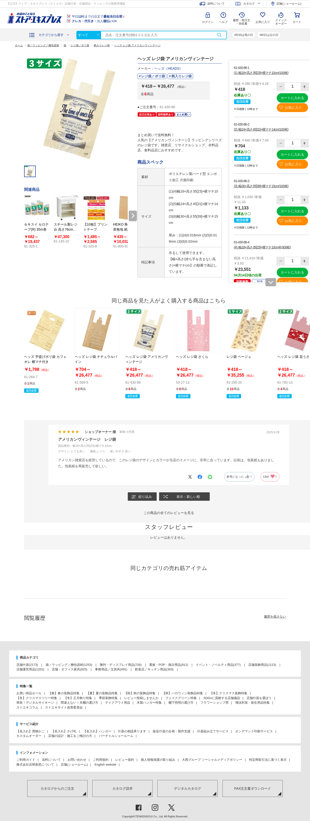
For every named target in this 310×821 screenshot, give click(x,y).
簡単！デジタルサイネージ (35, 702)
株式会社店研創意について (35, 764)
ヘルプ (223, 22)
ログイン (208, 22)
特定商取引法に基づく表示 (268, 759)
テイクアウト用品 (117, 702)
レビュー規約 (124, 759)
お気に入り (263, 22)
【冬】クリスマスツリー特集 (36, 698)
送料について (51, 759)
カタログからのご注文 (57, 788)
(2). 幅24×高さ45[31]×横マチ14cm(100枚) (261, 129)
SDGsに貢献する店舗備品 (221, 698)
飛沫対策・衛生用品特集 (252, 702)
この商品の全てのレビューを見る (168, 513)
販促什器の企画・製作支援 (171, 731)
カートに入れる (292, 98)
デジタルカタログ (187, 788)
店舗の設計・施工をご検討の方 (70, 736)
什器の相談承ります (132, 731)
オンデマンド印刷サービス (254, 731)
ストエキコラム (27, 707)
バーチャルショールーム (116, 736)
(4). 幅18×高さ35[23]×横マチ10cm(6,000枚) (262, 247)
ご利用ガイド (25, 759)
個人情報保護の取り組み (158, 759)
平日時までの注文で (98, 16)
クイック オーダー (281, 18)
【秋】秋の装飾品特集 (139, 693)
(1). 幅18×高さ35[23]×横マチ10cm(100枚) (261, 73)
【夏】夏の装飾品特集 (102, 693)
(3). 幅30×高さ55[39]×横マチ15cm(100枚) (261, 186)
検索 (219, 35)
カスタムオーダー (28, 736)
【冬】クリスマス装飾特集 (228, 693)
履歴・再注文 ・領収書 (241, 22)
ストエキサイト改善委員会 (64, 707)
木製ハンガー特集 (149, 702)
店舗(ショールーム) (74, 764)
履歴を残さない (275, 616)
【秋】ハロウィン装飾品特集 (182, 693)
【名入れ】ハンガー (97, 731)
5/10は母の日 (244, 35)
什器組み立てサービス (213, 731)
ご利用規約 (100, 759)
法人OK (94, 21)
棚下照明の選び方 (181, 702)
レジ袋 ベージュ (239, 357)
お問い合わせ (76, 759)
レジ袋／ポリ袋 (153, 76)
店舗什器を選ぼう (259, 698)
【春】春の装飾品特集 (64, 693)
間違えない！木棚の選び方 (79, 702)
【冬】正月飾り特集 (78, 698)
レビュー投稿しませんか (141, 698)
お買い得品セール (28, 693)
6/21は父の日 (269, 35)
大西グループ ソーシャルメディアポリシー (212, 759)
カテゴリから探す (51, 35)
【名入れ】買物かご (30, 731)
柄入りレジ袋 (181, 76)
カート (297, 22)
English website (105, 764)
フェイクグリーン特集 (181, 698)
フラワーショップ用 (214, 702)
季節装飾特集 (108, 698)
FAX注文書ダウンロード (252, 788)
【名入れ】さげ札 (63, 731)
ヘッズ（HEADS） (168, 68)
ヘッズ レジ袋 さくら (192, 357)
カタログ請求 (122, 788)
